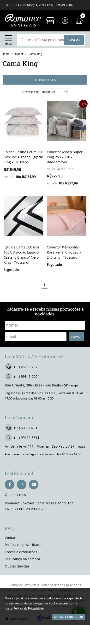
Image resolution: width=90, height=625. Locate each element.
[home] (23, 20)
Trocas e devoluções (21, 552)
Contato (11, 537)
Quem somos (15, 494)
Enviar (76, 337)
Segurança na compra (22, 559)
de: (49, 169)
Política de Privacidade (28, 608)
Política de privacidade (23, 544)
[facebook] (9, 484)
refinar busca (45, 80)
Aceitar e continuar (68, 617)
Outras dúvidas (17, 566)
